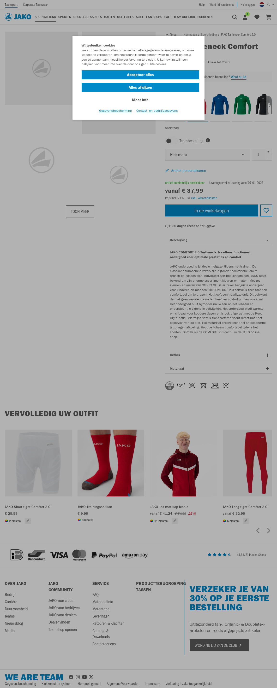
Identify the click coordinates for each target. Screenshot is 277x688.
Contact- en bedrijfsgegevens (157, 110)
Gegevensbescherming (115, 110)
